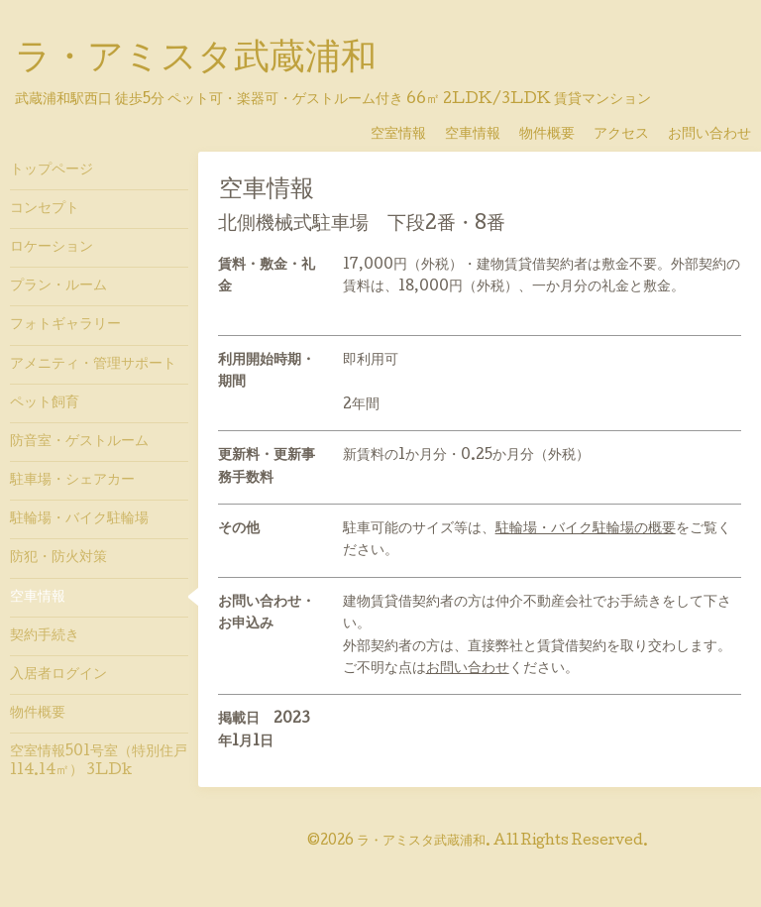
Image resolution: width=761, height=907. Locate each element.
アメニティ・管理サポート (93, 365)
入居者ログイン (58, 675)
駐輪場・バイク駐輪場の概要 (585, 529)
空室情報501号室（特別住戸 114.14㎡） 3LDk (99, 761)
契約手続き (44, 636)
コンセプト (44, 209)
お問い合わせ (709, 135)
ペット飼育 (44, 403)
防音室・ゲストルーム (79, 442)
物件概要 (554, 135)
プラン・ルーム (58, 286)
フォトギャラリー (65, 325)
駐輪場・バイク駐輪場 (79, 519)
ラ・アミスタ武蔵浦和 (196, 60)
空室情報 (405, 135)
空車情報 (479, 135)
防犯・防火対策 (58, 558)
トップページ (51, 170)
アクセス (628, 135)
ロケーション (51, 248)
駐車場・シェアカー (72, 481)
